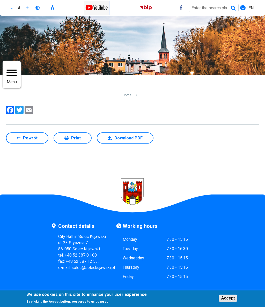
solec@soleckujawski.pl (93, 267)
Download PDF (128, 138)
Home (127, 95)
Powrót (30, 138)
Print (76, 138)
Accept (228, 298)
